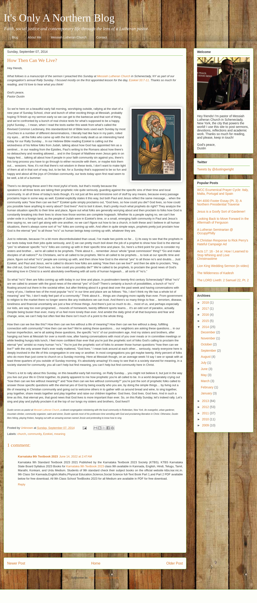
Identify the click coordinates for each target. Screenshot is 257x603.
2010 (206, 419)
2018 (206, 302)
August (206, 356)
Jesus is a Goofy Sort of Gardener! (221, 211)
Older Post (174, 563)
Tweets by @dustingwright (215, 169)
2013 (206, 401)
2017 (206, 308)
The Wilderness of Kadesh (215, 273)
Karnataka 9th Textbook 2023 (38, 456)
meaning (59, 434)
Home (96, 563)
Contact (101, 37)
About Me (34, 37)
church (21, 434)
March (206, 381)
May (204, 375)
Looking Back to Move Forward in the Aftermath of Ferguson (223, 220)
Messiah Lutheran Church (68, 37)
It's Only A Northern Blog (59, 18)
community (35, 434)
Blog (15, 37)
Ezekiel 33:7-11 (139, 80)
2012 (206, 407)
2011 (206, 413)
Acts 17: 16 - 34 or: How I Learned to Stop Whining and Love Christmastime (222, 255)
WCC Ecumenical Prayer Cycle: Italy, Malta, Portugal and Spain (223, 191)
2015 (206, 321)
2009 (206, 425)
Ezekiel (48, 434)
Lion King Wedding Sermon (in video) (223, 266)
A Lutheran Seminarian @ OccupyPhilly (215, 231)
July (204, 362)
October (207, 344)
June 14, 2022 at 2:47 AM (75, 456)
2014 (206, 327)
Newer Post (16, 563)
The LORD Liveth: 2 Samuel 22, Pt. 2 (223, 280)
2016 (206, 314)
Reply (21, 484)
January (207, 393)
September (209, 350)
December (208, 332)
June (205, 369)
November (208, 338)
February (207, 387)
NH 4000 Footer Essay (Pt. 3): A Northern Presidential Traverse (219, 202)
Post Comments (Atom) (104, 577)
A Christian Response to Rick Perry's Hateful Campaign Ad (222, 242)
